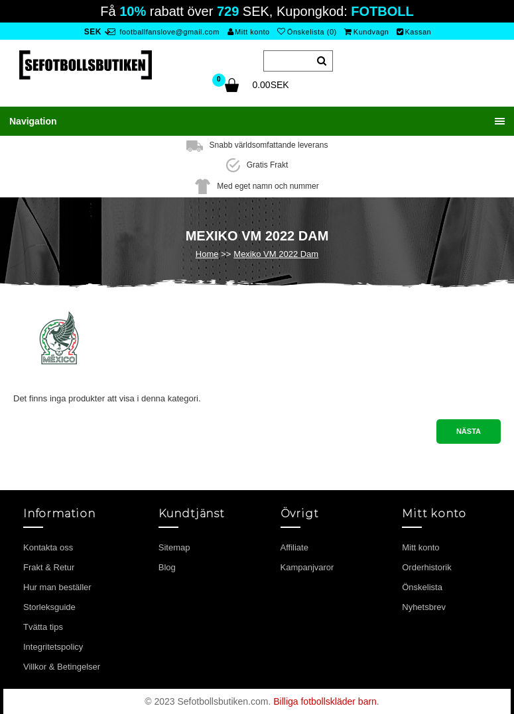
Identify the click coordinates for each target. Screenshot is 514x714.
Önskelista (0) (306, 32)
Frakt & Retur (48, 567)
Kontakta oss (48, 547)
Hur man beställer (57, 587)
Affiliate (294, 547)
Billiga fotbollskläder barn (325, 701)
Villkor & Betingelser (61, 667)
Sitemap (174, 547)
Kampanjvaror (307, 567)
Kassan (414, 32)
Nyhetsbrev (424, 607)
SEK (92, 31)
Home (207, 254)
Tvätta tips (43, 627)
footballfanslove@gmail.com (163, 32)
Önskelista (422, 587)
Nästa (468, 431)
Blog (167, 567)
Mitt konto (248, 32)
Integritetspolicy (53, 647)
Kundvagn (366, 32)
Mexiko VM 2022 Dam (275, 254)
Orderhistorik (426, 567)
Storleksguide (49, 607)
